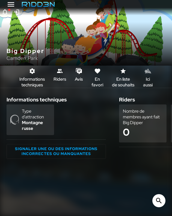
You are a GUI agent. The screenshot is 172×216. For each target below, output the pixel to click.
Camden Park (22, 58)
